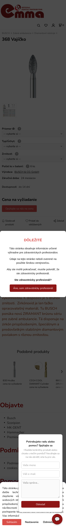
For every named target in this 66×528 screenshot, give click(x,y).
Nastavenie (32, 522)
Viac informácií (10, 515)
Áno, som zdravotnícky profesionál (33, 288)
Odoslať (40, 504)
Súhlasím (12, 522)
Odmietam (49, 522)
